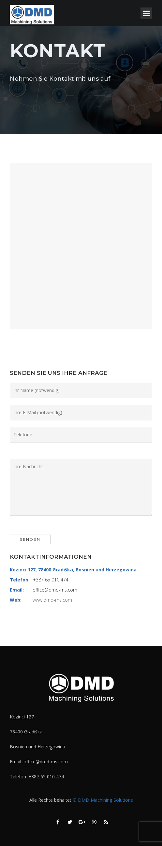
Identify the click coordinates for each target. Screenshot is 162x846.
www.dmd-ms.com (52, 600)
